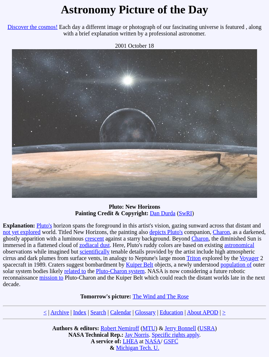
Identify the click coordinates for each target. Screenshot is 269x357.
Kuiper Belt (139, 265)
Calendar (120, 312)
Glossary (145, 312)
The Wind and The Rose (161, 296)
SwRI (185, 213)
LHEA (130, 341)
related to (75, 271)
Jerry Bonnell (180, 328)
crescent (94, 238)
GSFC (171, 341)
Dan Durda (163, 213)
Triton (194, 258)
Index (79, 312)
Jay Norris (137, 335)
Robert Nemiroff (120, 328)
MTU (148, 328)
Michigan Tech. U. (137, 348)
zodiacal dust (94, 245)
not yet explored (21, 232)
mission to (51, 278)
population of (236, 265)
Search (98, 312)
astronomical (240, 245)
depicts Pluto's (166, 232)
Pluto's (44, 225)
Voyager (249, 258)
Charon (221, 232)
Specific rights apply (175, 335)
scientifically (95, 251)
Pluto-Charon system (120, 271)
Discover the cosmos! (33, 27)
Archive (60, 312)
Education (171, 312)
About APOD (202, 312)
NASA (153, 341)
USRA (207, 328)
